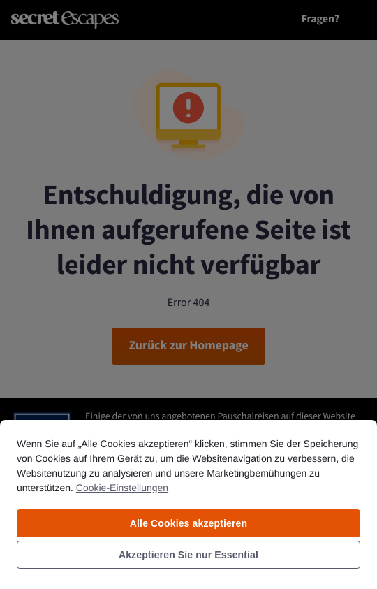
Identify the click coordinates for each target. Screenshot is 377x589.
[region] (188, 504)
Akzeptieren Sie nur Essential (188, 554)
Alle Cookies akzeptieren (188, 523)
